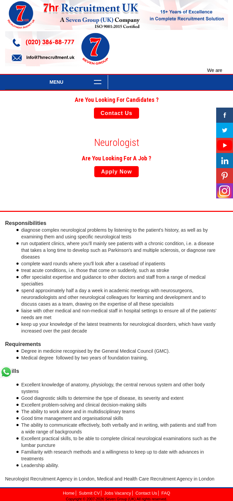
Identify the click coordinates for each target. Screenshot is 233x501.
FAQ (165, 493)
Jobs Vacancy (117, 493)
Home (69, 493)
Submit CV (89, 493)
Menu (56, 82)
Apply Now (116, 172)
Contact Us (116, 113)
